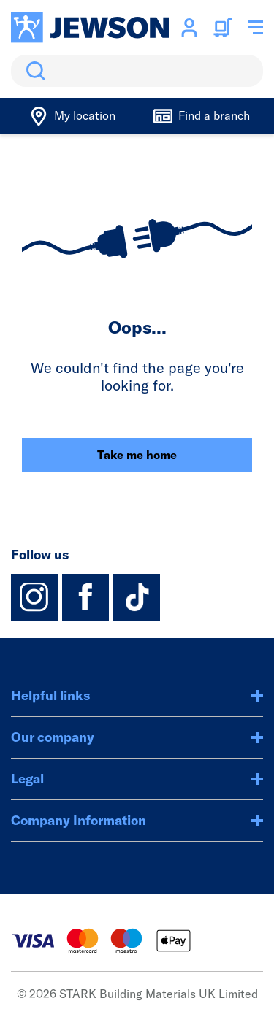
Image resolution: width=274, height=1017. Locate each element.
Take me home (137, 455)
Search (33, 71)
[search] (137, 71)
